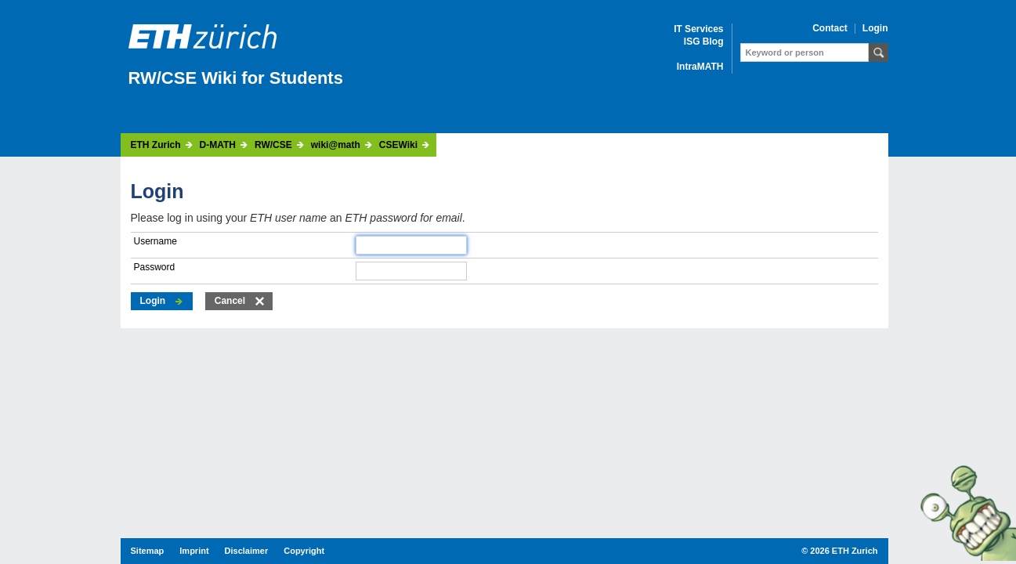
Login (875, 29)
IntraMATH (700, 67)
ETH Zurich (156, 145)
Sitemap (148, 550)
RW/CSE (273, 145)
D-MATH (218, 145)
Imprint (193, 550)
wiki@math (335, 145)
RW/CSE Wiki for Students (235, 78)
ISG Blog (704, 42)
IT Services (698, 29)
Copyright (304, 550)
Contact (830, 29)
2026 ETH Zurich (843, 550)
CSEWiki (398, 145)
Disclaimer (247, 550)
